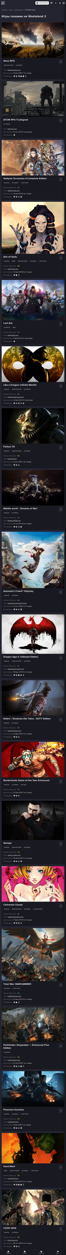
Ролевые (19, 65)
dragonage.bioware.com (16, 669)
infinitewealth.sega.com (16, 397)
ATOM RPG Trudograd (15, 119)
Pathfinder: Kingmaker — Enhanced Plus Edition (26, 1046)
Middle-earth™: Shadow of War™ (20, 508)
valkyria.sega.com (14, 191)
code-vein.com (13, 1240)
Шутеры (23, 785)
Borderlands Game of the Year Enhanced (26, 780)
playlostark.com (13, 335)
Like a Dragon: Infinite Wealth (20, 385)
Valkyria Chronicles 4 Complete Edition (25, 178)
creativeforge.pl (13, 1122)
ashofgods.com (13, 269)
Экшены (6, 183)
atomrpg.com (12, 129)
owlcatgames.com (14, 1060)
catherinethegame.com (15, 917)
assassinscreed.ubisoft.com (17, 603)
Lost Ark (7, 323)
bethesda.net (12, 459)
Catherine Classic (13, 904)
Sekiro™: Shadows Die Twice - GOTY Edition (27, 718)
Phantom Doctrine (13, 1109)
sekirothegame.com (14, 731)
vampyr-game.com (14, 855)
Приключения (8, 65)
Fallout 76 (9, 446)
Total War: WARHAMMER (17, 984)
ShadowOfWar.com (14, 521)
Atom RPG (9, 60)
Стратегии (24, 183)
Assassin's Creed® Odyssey (18, 591)
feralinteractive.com (14, 996)
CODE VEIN (9, 1228)
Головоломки (37, 909)
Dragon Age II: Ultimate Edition (20, 656)
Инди (13, 261)
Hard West (9, 1166)
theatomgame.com (14, 70)
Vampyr (7, 843)
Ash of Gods (10, 256)
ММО (14, 327)
